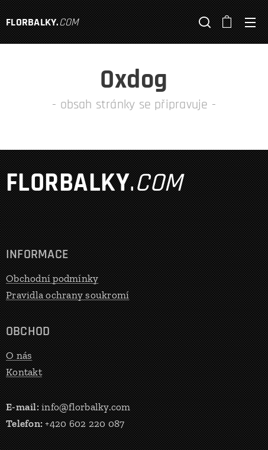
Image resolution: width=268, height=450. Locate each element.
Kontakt (24, 371)
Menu (250, 22)
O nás (19, 355)
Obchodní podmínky (52, 278)
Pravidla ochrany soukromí (67, 294)
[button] (203, 22)
